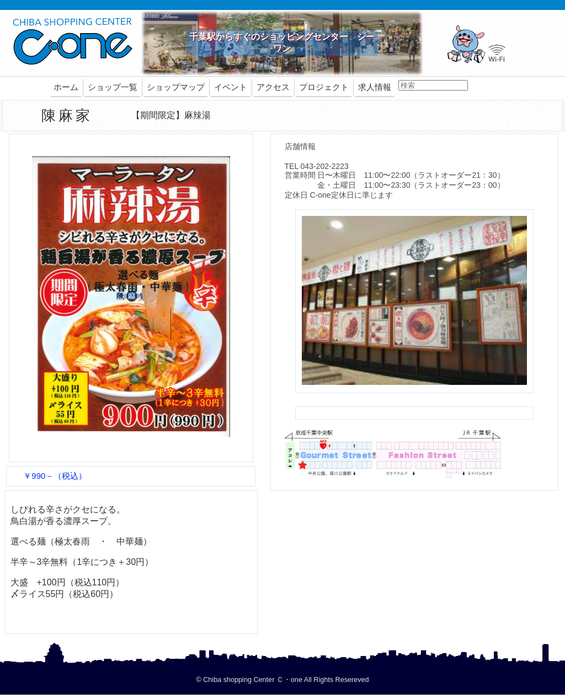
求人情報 (374, 87)
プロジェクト (324, 87)
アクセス (273, 87)
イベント (230, 87)
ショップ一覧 (112, 87)
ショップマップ (176, 87)
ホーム (66, 87)
